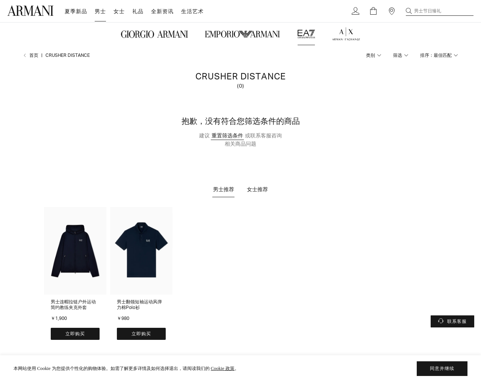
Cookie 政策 (222, 368)
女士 (119, 11)
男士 (100, 11)
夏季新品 (76, 11)
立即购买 (75, 333)
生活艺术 (192, 11)
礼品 (138, 11)
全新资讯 (162, 11)
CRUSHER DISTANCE (67, 55)
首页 (33, 55)
